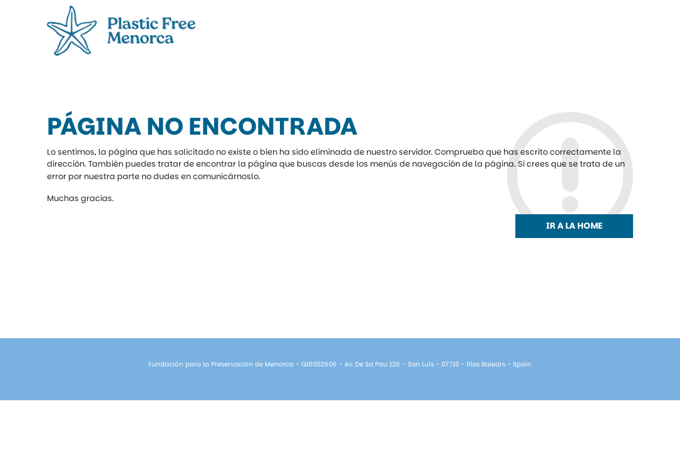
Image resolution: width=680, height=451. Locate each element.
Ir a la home (574, 226)
